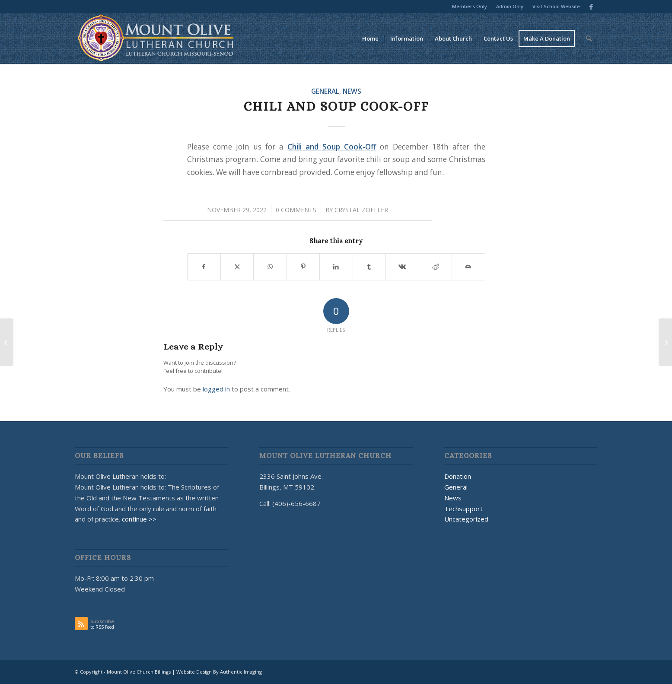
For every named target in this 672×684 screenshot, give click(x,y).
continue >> (139, 519)
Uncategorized (466, 519)
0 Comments (296, 210)
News (352, 91)
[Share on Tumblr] (369, 267)
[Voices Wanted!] (6, 342)
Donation (457, 476)
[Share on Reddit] (435, 267)
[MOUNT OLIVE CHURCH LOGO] (156, 38)
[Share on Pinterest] (303, 267)
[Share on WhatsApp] (270, 267)
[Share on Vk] (402, 267)
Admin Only (509, 6)
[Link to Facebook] (591, 6)
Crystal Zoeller (361, 210)
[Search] (588, 38)
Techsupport (463, 508)
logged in (216, 389)
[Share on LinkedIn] (336, 267)
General (325, 91)
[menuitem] (470, 6)
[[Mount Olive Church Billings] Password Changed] (665, 342)
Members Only (469, 6)
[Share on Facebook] (204, 267)
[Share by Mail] (468, 267)
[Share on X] (237, 267)
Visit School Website (556, 6)
